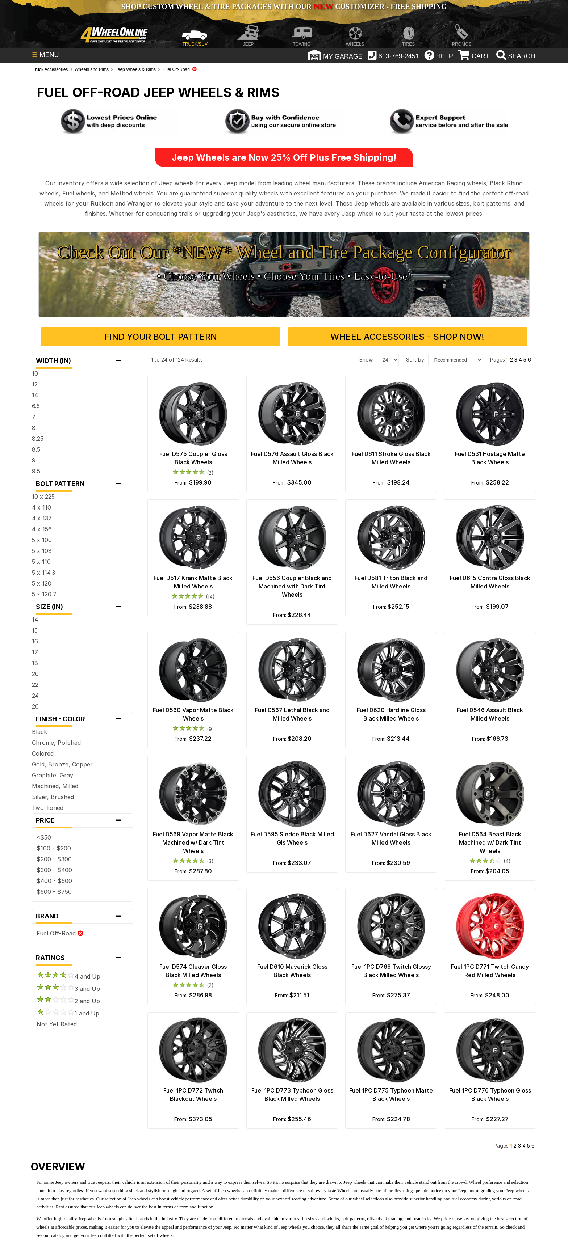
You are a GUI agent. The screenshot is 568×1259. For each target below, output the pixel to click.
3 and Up (68, 988)
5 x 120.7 (44, 594)
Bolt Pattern (82, 484)
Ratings (82, 958)
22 (35, 684)
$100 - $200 (54, 848)
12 (35, 384)
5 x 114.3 (43, 572)
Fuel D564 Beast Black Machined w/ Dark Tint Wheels (490, 842)
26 (35, 706)
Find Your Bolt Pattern (160, 336)
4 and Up (68, 976)
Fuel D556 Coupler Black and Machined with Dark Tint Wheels (292, 586)
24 (35, 695)
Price (82, 820)
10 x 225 (43, 496)
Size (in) (82, 607)
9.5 (36, 471)
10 (35, 373)
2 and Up (68, 1001)
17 (35, 652)
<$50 (44, 837)
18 (35, 663)
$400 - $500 (54, 880)
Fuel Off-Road (60, 933)
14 (35, 395)
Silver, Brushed (53, 796)
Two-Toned (47, 807)
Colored (43, 753)
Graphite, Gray (52, 775)
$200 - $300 (54, 859)
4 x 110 (41, 507)
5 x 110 (41, 561)
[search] (514, 56)
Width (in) (82, 361)
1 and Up (68, 1013)
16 (35, 641)
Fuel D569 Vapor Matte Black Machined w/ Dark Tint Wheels (193, 842)
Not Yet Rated (57, 1024)
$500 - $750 (54, 891)
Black (39, 731)
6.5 (36, 406)
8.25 (37, 438)
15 (35, 630)
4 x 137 (42, 518)
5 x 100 (42, 540)
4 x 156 (42, 529)
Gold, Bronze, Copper (62, 764)
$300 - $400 (54, 870)
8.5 (36, 449)
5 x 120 (41, 583)
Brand (82, 916)
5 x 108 (42, 550)
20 (35, 673)
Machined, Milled (55, 786)
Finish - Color (82, 719)
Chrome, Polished (56, 742)
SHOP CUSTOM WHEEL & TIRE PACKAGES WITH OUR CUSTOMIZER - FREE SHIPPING (284, 6)
